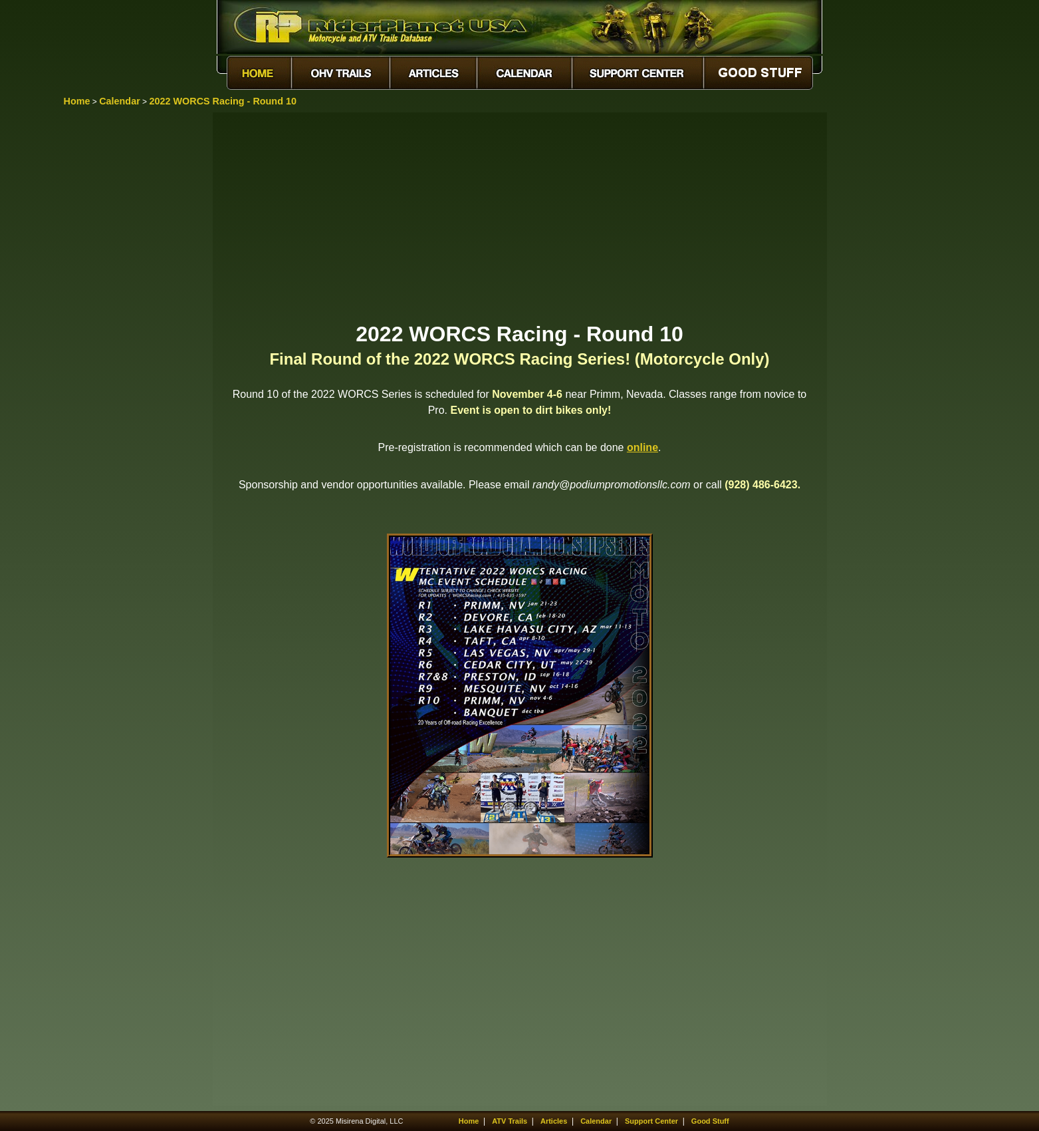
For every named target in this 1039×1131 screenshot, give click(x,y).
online (642, 447)
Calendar (119, 101)
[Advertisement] (520, 216)
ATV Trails (509, 1121)
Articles (553, 1121)
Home (77, 101)
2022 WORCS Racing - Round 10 (222, 101)
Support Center (651, 1121)
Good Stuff (710, 1121)
